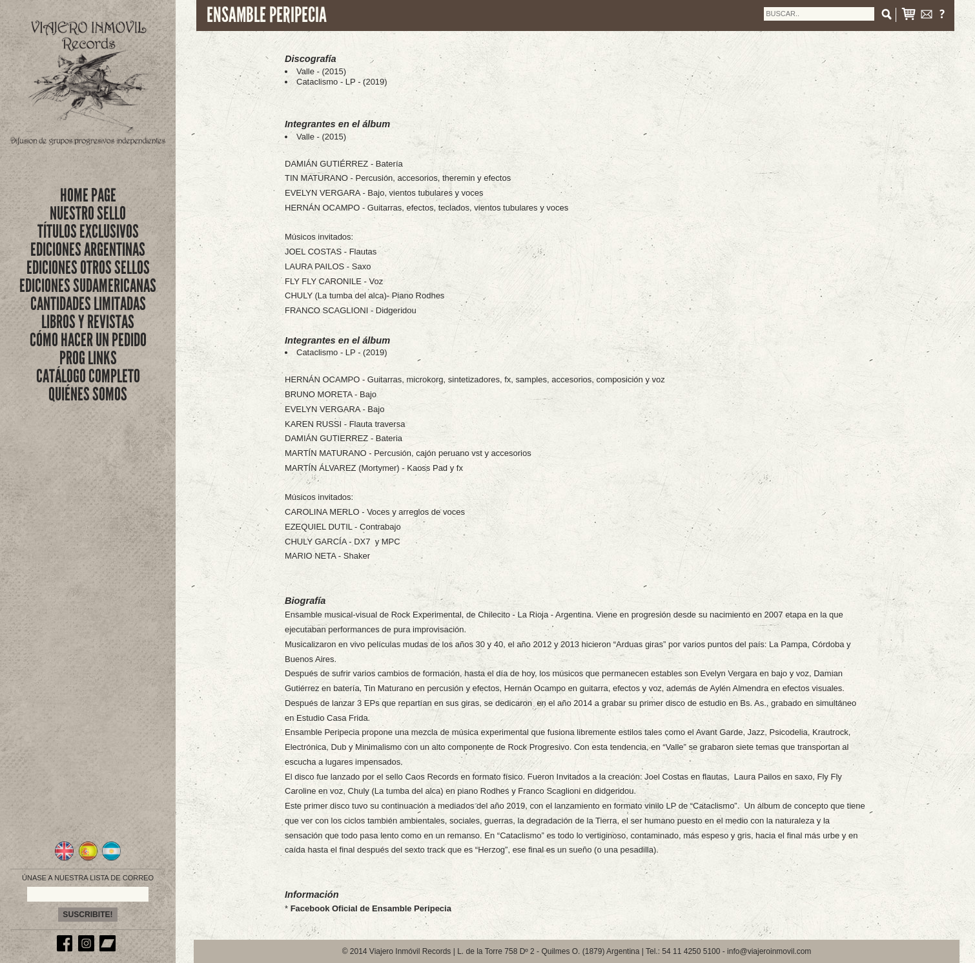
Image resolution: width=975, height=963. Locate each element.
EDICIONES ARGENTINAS (87, 249)
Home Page (88, 195)
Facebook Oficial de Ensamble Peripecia (371, 908)
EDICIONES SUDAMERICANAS (87, 285)
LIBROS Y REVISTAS (87, 322)
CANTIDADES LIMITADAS (88, 304)
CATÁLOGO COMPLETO (88, 376)
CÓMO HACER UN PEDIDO (88, 340)
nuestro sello (88, 213)
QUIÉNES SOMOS (87, 394)
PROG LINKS (88, 358)
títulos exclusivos (88, 231)
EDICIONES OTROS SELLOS (88, 267)
